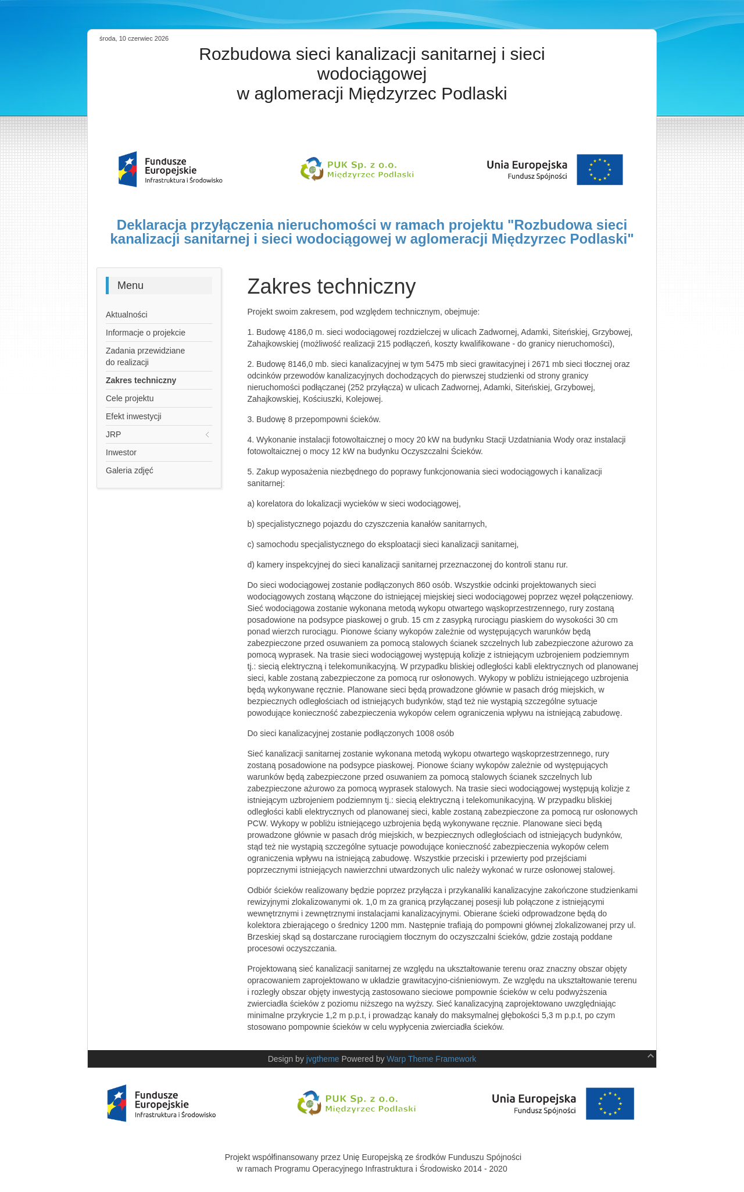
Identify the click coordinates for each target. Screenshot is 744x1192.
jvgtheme (322, 1058)
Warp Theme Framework (431, 1058)
